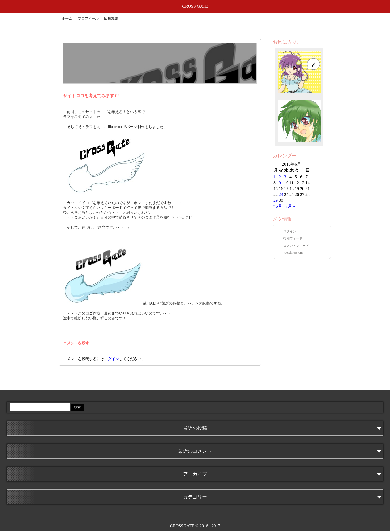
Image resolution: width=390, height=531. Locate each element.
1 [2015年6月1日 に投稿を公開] (274, 177)
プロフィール (88, 18)
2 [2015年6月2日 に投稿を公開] (280, 177)
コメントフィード (296, 246)
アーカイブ (195, 474)
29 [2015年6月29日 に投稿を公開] (275, 200)
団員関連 (111, 18)
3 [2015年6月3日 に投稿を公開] (285, 177)
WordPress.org (293, 252)
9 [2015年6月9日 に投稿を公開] (280, 182)
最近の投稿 (195, 428)
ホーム (67, 18)
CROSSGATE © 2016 (195, 526)
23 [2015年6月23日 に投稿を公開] (281, 194)
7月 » (290, 206)
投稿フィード (292, 238)
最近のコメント (195, 451)
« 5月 (277, 206)
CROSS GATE (195, 6)
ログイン (111, 359)
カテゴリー (195, 497)
